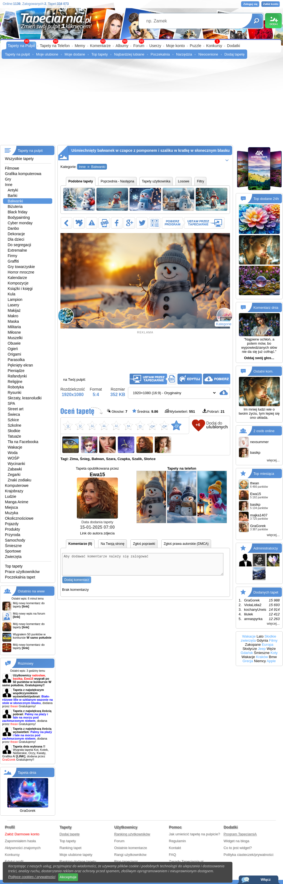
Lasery (13, 305)
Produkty (12, 529)
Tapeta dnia (27, 772)
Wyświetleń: (180, 411)
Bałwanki (15, 201)
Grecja (248, 661)
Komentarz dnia (265, 308)
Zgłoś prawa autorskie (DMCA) (186, 544)
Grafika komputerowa (23, 173)
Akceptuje (68, 877)
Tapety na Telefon (55, 45)
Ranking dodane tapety (78, 861)
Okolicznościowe (19, 518)
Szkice (13, 420)
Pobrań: (214, 411)
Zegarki (14, 474)
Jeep (262, 649)
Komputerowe (16, 485)
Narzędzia (184, 54)
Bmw (273, 657)
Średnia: (145, 411)
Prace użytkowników (22, 571)
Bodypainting (19, 217)
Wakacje (15, 447)
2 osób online (264, 431)
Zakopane (253, 644)
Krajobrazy (14, 491)
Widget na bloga (236, 841)
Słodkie (14, 431)
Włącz (266, 879)
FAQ (172, 855)
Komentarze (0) (80, 544)
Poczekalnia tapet (20, 577)
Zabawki (15, 469)
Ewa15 (97, 495)
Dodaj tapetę (234, 54)
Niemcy (260, 661)
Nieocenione (208, 54)
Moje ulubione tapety (76, 855)
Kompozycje (18, 283)
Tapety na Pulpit (21, 45)
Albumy (122, 45)
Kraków (262, 657)
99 (141, 41)
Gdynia (262, 640)
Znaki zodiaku (19, 480)
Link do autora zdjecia (97, 533)
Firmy (12, 256)
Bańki (12, 195)
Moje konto (175, 45)
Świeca (14, 414)
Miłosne (14, 332)
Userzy (155, 45)
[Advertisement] (141, 104)
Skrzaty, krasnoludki (25, 398)
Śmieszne (13, 545)
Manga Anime (16, 502)
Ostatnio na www (31, 591)
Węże (271, 649)
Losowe (183, 181)
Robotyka (16, 387)
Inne (8, 184)
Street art (16, 409)
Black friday (17, 212)
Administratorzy (265, 548)
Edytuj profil (14, 861)
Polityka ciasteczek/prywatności (248, 855)
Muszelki (15, 338)
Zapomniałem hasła (20, 841)
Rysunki (14, 392)
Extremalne (17, 250)
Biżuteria (15, 206)
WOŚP (13, 458)
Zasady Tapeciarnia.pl (186, 861)
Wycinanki (16, 463)
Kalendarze (17, 277)
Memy (80, 45)
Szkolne (14, 425)
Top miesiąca (263, 474)
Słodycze (250, 649)
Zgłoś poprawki (144, 544)
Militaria (14, 327)
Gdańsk (247, 653)
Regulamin (177, 841)
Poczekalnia (160, 54)
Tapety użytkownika (156, 181)
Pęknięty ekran (20, 365)
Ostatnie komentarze (130, 848)
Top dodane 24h (266, 199)
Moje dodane (75, 54)
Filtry (200, 181)
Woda (12, 452)
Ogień (13, 349)
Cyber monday (20, 223)
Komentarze (100, 45)
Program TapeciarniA (240, 834)
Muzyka (11, 513)
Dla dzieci (16, 239)
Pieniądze (16, 370)
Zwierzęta (13, 556)
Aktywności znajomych (23, 848)
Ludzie (10, 496)
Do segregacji (19, 245)
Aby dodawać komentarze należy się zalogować (142, 566)
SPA (11, 403)
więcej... (273, 460)
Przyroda (12, 535)
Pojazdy (12, 524)
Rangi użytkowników (130, 855)
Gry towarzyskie (21, 266)
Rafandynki (17, 376)
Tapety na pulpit (17, 54)
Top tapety (99, 54)
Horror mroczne (21, 272)
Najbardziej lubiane (129, 54)
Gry (8, 179)
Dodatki (233, 45)
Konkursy (214, 45)
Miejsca (11, 507)
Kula (11, 294)
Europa (267, 644)
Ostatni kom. (263, 371)
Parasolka (16, 359)
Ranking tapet (70, 848)
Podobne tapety (80, 181)
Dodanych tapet (265, 592)
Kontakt (175, 848)
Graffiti (13, 261)
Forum (138, 45)
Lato (259, 636)
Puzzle (195, 45)
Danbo (13, 228)
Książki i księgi (20, 288)
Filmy (273, 640)
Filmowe (12, 168)
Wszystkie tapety (19, 158)
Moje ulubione (47, 54)
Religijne (15, 381)
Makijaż (14, 310)
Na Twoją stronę (112, 544)
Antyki (13, 190)
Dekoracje (16, 234)
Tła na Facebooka (23, 442)
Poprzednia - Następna (117, 181)
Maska (13, 321)
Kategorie (223, 324)
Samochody (15, 540)
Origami (14, 354)
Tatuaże (14, 436)
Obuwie (14, 343)
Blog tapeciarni (126, 861)
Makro (13, 316)
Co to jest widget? (238, 848)
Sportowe (13, 551)
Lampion (15, 299)
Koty (274, 653)
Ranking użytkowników (132, 834)
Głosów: (117, 411)
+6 (198, 424)
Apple (271, 661)
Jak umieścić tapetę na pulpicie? (194, 834)
